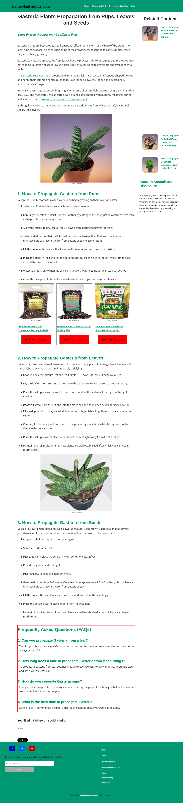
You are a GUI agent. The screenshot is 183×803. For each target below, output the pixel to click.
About (104, 756)
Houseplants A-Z (99, 6)
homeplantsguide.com (31, 6)
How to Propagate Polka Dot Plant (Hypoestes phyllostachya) (170, 140)
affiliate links (68, 35)
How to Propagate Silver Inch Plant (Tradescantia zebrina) (170, 32)
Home (86, 6)
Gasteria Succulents (34, 75)
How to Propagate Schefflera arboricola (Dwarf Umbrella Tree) (170, 163)
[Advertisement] (160, 88)
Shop (133, 6)
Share (20, 728)
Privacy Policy (107, 778)
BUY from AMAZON (36, 339)
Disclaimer (106, 782)
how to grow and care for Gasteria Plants (64, 99)
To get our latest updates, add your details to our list (33, 757)
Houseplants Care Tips (118, 6)
